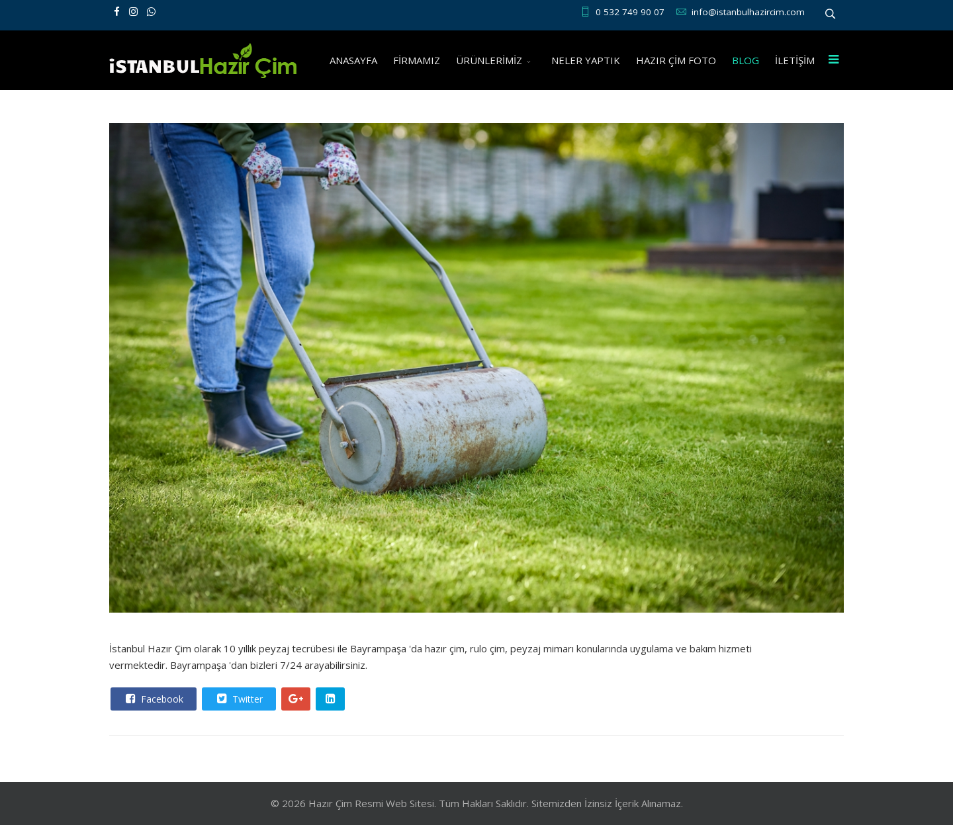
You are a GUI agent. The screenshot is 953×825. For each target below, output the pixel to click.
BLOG (745, 60)
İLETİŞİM (795, 60)
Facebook (152, 699)
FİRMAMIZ (416, 60)
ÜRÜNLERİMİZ (489, 60)
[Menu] (833, 60)
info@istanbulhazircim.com (748, 12)
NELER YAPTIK (585, 60)
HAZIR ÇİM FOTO (676, 60)
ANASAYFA (353, 60)
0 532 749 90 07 (630, 12)
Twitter (238, 699)
